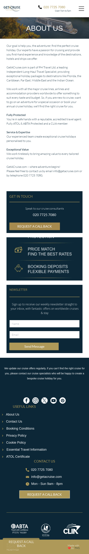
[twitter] (44, 401)
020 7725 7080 (44, 215)
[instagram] (35, 401)
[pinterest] (62, 401)
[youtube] (53, 401)
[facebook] (26, 401)
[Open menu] (81, 8)
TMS (77, 547)
